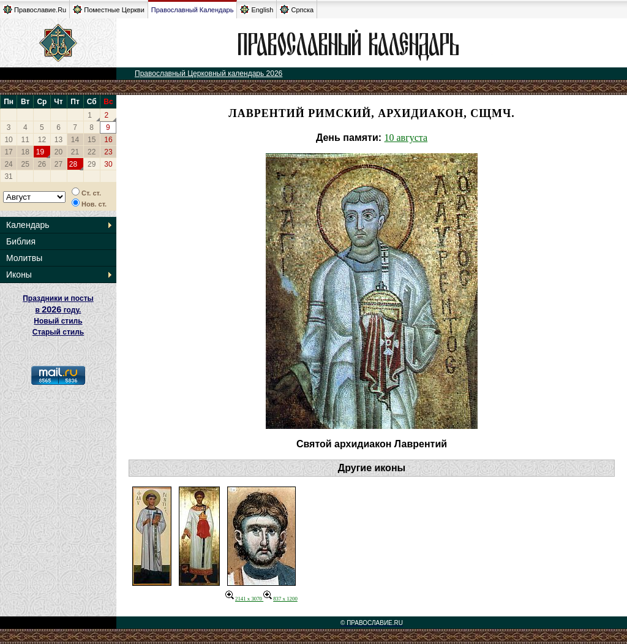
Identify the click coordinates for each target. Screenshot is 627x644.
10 (8, 139)
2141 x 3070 (244, 599)
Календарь (28, 225)
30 (108, 164)
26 (42, 164)
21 (75, 152)
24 (8, 164)
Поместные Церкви (109, 9)
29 (92, 164)
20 (58, 152)
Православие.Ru (34, 9)
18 (25, 152)
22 (92, 152)
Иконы (19, 274)
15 (92, 139)
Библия (21, 241)
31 (8, 176)
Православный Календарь (192, 9)
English (256, 9)
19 (40, 152)
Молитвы (24, 258)
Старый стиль (58, 332)
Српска (297, 9)
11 (25, 139)
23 (108, 152)
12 (42, 139)
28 (73, 164)
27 (58, 164)
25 (25, 164)
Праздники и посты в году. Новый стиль (58, 309)
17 (8, 152)
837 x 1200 (280, 599)
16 (108, 139)
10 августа (406, 137)
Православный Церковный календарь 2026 (208, 73)
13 (58, 139)
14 (75, 139)
